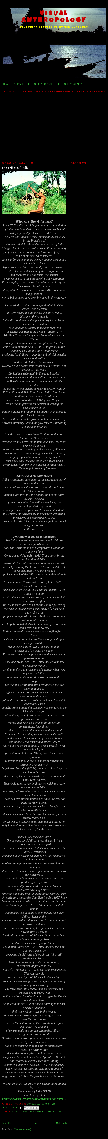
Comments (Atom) (22, 1129)
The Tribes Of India (15, 167)
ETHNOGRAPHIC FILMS (40, 84)
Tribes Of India (55, 1111)
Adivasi (16, 1111)
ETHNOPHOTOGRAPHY (70, 84)
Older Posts (61, 1123)
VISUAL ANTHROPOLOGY (54, 17)
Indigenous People (33, 1111)
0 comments (10, 1108)
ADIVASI (18, 84)
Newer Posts (7, 1123)
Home (6, 84)
